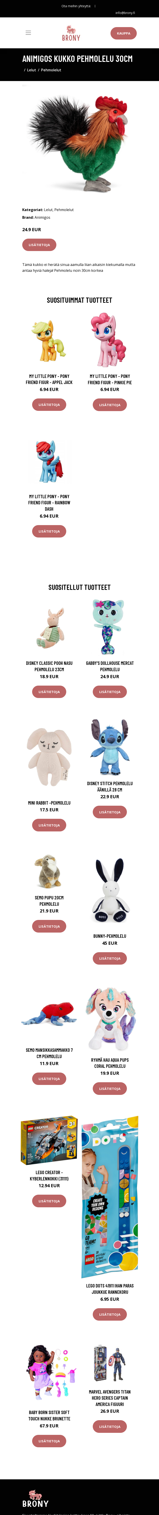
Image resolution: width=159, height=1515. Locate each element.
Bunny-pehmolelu (109, 936)
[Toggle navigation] (28, 32)
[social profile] (95, 6)
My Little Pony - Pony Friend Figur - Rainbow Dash (49, 502)
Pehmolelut (51, 69)
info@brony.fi (125, 13)
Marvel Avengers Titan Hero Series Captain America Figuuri (110, 1398)
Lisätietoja (39, 244)
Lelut (31, 69)
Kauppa (123, 33)
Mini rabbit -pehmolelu (49, 802)
